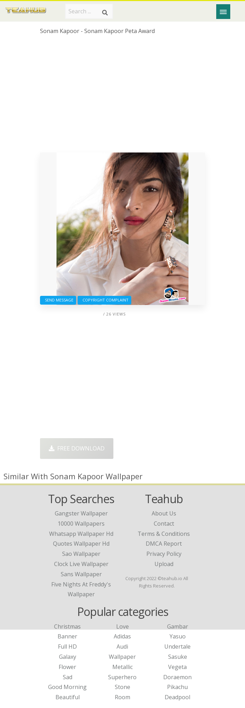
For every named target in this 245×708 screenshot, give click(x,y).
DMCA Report (164, 543)
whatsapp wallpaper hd (81, 534)
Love (122, 626)
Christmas (67, 626)
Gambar (177, 626)
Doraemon (177, 677)
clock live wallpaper (81, 564)
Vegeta (177, 667)
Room (122, 697)
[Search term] (89, 11)
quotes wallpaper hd (81, 543)
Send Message (58, 300)
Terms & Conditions (164, 534)
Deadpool (177, 697)
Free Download (77, 448)
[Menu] (223, 11)
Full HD (67, 646)
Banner (67, 636)
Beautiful (67, 697)
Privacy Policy (163, 554)
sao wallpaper (81, 554)
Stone (122, 687)
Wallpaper (122, 657)
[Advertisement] (122, 96)
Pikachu (177, 687)
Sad (67, 677)
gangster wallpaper (81, 513)
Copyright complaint (104, 300)
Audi (122, 646)
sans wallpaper (81, 574)
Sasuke (177, 657)
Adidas (122, 636)
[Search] (105, 13)
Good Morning (67, 687)
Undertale (177, 646)
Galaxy (67, 657)
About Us (164, 513)
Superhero (122, 677)
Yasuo (178, 636)
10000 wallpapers (81, 523)
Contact (164, 523)
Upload (163, 564)
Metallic (122, 667)
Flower (67, 667)
